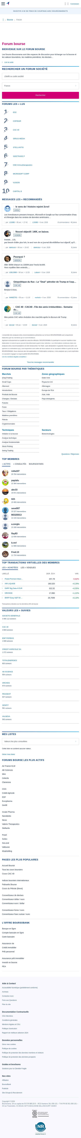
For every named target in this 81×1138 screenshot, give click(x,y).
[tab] (6, 464)
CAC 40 (16, 130)
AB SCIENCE (7, 672)
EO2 (14, 112)
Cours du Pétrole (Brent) (12, 888)
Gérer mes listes (8, 754)
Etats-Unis (46, 378)
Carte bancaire (8, 937)
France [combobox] (7, 86)
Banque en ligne (9, 929)
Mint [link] (4, 774)
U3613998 (13, 272)
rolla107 (15, 471)
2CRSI (16, 210)
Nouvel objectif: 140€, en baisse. (32, 232)
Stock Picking (7, 446)
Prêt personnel (8, 952)
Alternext (5, 386)
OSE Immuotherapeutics (22, 165)
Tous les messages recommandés (40, 362)
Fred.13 (15, 552)
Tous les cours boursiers (12, 870)
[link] (20, 988)
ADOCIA (17, 260)
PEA (4, 966)
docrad (11, 325)
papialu (15, 480)
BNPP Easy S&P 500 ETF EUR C (18, 598)
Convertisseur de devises (12, 895)
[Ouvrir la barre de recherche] (65, 3)
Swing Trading (7, 451)
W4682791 (13, 298)
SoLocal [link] (5, 843)
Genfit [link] (4, 805)
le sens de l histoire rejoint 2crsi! (32, 207)
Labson (37, 272)
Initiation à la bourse (10, 434)
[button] (3, 4)
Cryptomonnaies (8, 424)
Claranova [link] (6, 782)
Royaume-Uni (47, 382)
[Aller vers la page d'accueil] (8, 3)
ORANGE (8, 593)
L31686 (12, 222)
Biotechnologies (48, 434)
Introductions (7, 390)
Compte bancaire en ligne (13, 933)
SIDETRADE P (19, 156)
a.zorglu (15, 524)
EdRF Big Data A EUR (13, 588)
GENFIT (5, 705)
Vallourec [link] (6, 847)
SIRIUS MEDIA (19, 139)
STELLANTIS (18, 147)
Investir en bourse (9, 962)
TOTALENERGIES (9, 660)
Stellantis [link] (6, 828)
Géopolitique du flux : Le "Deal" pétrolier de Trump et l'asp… (44, 282)
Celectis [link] (5, 778)
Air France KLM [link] (8, 766)
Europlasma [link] (7, 801)
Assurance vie (8, 943)
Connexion (75, 4)
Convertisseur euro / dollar (13, 903)
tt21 (13, 499)
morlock (38, 298)
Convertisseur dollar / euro (13, 899)
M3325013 (16, 515)
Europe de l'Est (48, 390)
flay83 (14, 533)
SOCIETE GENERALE (11, 616)
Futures (5, 403)
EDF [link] (4, 797)
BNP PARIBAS (8, 638)
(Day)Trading (7, 378)
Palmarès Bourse (9, 884)
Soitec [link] (4, 839)
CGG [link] (4, 789)
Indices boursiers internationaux (15, 880)
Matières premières (9, 415)
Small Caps (6, 382)
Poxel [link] (4, 835)
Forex (4, 407)
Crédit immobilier (9, 947)
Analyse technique (9, 438)
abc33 (14, 490)
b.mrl (14, 543)
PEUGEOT (6, 694)
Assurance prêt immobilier (13, 958)
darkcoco (12, 247)
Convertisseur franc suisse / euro (16, 914)
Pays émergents (48, 399)
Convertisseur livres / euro (13, 910)
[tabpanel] (40, 513)
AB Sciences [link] (7, 770)
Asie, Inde (46, 394)
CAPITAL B (17, 191)
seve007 (15, 508)
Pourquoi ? (19, 257)
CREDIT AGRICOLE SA (11, 649)
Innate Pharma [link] (8, 812)
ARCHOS (6, 683)
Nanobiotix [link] (6, 816)
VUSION (16, 183)
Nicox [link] (4, 820)
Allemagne (46, 386)
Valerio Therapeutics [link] (10, 824)
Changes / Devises (9, 399)
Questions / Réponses (70, 454)
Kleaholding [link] (7, 851)
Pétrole (5, 420)
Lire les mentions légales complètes (14, 357)
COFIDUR (17, 121)
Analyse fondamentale (11, 442)
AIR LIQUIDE (10, 584)
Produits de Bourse (9, 394)
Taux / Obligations (9, 411)
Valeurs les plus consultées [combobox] (15, 741)
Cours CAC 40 (8, 874)
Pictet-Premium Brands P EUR (17, 579)
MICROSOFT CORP (21, 174)
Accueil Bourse (8, 865)
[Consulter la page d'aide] (68, 3)
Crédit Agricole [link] (8, 793)
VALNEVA (6, 716)
